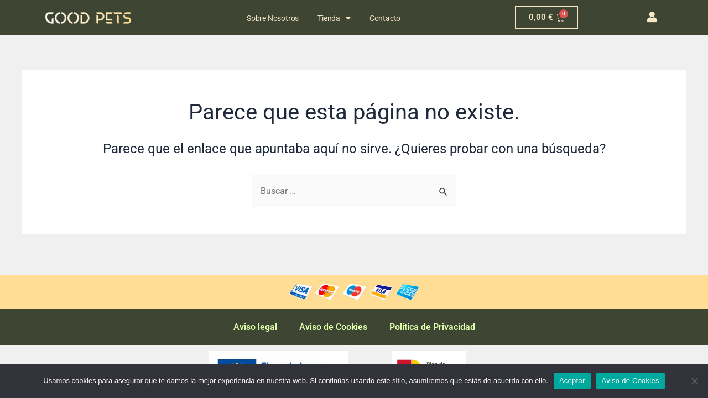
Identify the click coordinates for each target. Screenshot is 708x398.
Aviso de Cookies (333, 327)
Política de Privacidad (432, 327)
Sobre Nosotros (273, 18)
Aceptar (572, 380)
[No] (694, 380)
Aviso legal (255, 327)
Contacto (384, 18)
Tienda (334, 18)
